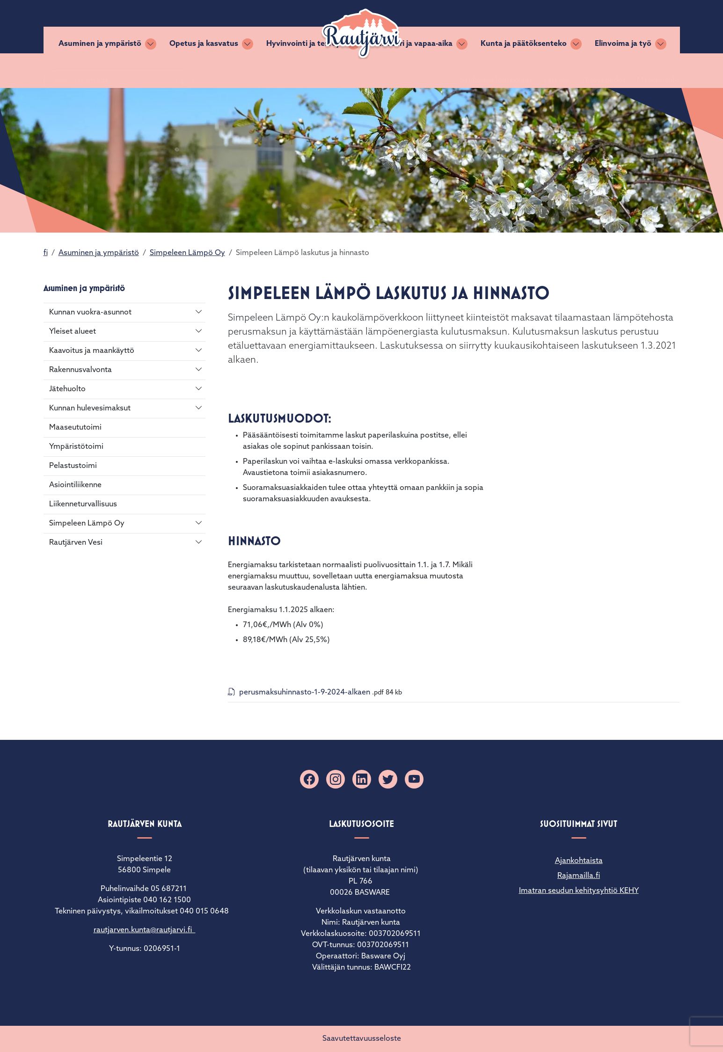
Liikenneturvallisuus (83, 504)
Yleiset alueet (72, 332)
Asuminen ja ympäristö (99, 70)
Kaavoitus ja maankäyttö (91, 351)
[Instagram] (335, 779)
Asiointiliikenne (75, 485)
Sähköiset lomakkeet (485, 26)
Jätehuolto (67, 389)
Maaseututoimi (75, 427)
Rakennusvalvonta (80, 370)
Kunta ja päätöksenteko (524, 70)
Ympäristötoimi (76, 447)
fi (46, 253)
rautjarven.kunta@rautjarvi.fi (145, 930)
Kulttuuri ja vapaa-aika (412, 70)
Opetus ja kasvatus (203, 70)
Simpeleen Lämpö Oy (187, 253)
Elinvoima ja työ (623, 70)
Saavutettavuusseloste (361, 1039)
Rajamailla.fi (578, 876)
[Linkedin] (361, 779)
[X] (388, 779)
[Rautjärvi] (362, 33)
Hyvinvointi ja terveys (305, 70)
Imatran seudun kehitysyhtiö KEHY (579, 891)
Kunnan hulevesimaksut (90, 408)
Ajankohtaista (579, 861)
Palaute (545, 26)
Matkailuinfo (647, 26)
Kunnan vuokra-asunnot (90, 312)
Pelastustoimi (73, 466)
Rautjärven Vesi (75, 543)
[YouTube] (414, 779)
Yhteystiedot (592, 26)
